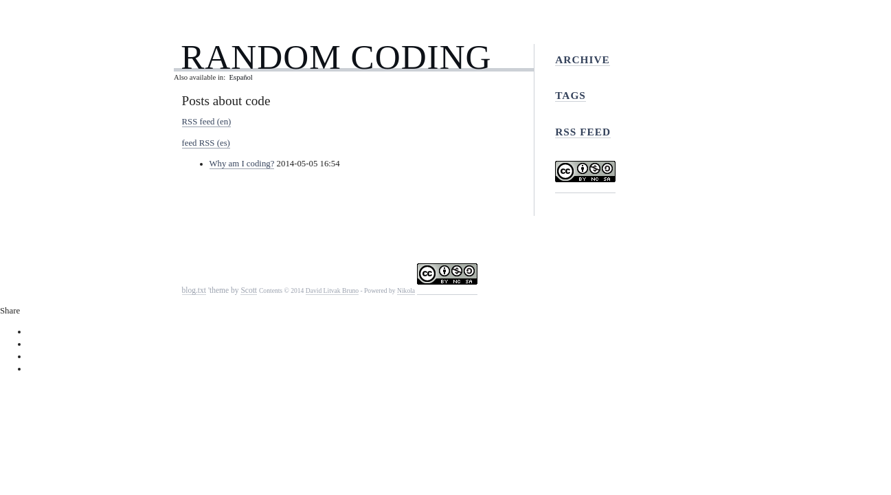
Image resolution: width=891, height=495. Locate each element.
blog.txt (194, 290)
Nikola (406, 290)
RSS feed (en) (207, 121)
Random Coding (336, 56)
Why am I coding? (242, 163)
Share (10, 311)
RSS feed (583, 132)
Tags (570, 95)
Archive (582, 59)
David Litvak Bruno (332, 290)
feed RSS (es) (206, 143)
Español (240, 77)
